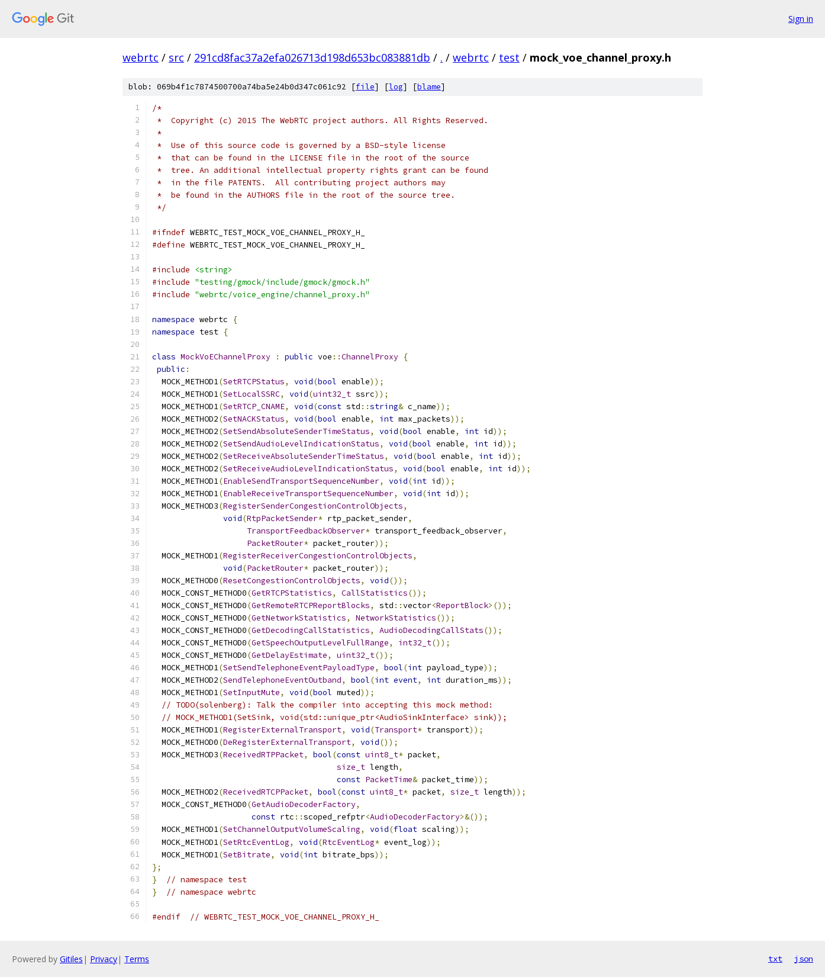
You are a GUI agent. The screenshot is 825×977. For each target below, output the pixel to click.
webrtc (141, 57)
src (176, 57)
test (509, 57)
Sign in (800, 18)
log (396, 87)
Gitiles (71, 959)
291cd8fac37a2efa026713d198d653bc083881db (312, 57)
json (803, 958)
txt (775, 958)
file (365, 87)
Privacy (103, 959)
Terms (136, 959)
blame (429, 87)
